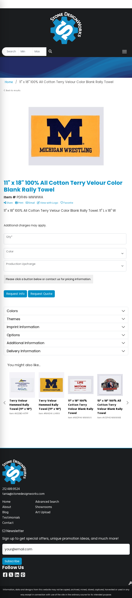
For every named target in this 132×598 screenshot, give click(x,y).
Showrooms (43, 507)
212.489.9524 (11, 489)
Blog (5, 512)
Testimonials (11, 517)
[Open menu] (124, 51)
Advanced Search (47, 501)
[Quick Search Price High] (39, 51)
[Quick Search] (10, 51)
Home (6, 501)
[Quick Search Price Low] (26, 51)
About (6, 507)
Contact (8, 522)
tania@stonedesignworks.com (23, 493)
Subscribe (12, 561)
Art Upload (42, 512)
